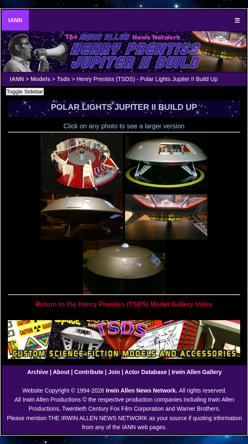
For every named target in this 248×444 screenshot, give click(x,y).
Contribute (89, 372)
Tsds (63, 79)
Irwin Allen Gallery (197, 372)
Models (40, 79)
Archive (37, 372)
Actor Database (146, 372)
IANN (15, 20)
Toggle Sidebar (25, 91)
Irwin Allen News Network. (142, 390)
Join (114, 372)
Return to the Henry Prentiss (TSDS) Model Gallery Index (123, 304)
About (61, 372)
